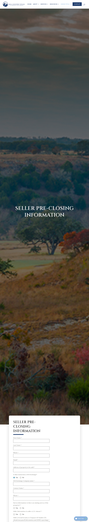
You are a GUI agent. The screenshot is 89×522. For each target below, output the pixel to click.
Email (15, 461)
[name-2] (31, 449)
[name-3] (31, 493)
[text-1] (31, 472)
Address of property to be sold (24, 468)
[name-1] (31, 441)
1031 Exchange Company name (23, 482)
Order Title (65, 4)
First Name (17, 438)
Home (29, 4)
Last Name (17, 445)
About (35, 4)
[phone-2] (31, 501)
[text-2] (31, 485)
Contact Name (18, 490)
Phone (15, 453)
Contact (77, 4)
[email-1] (31, 464)
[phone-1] (31, 456)
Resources (53, 4)
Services (44, 4)
